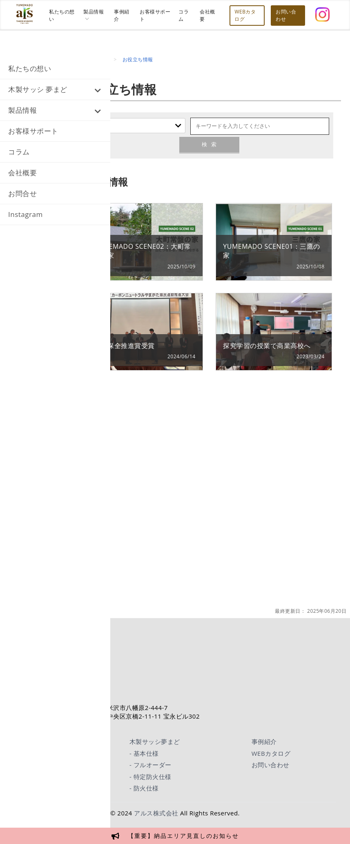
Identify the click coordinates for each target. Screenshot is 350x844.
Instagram (25, 214)
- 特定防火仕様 (150, 777)
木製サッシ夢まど (154, 741)
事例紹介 (264, 741)
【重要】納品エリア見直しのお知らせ (183, 836)
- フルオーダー (150, 765)
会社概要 (22, 172)
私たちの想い (29, 68)
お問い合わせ (271, 765)
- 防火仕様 (144, 788)
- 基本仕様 (144, 753)
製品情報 (22, 110)
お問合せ (22, 193)
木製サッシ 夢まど (37, 89)
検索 (209, 144)
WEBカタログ (271, 753)
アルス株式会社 (156, 813)
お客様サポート (33, 131)
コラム (19, 151)
